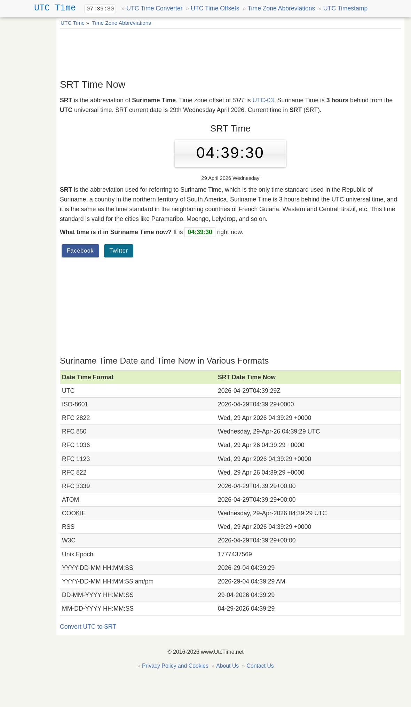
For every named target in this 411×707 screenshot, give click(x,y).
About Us (227, 666)
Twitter (118, 251)
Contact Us (260, 666)
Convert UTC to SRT (88, 626)
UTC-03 (263, 100)
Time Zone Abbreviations (281, 8)
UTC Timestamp (345, 8)
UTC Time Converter (154, 8)
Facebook (80, 251)
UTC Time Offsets (215, 8)
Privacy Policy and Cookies (175, 666)
